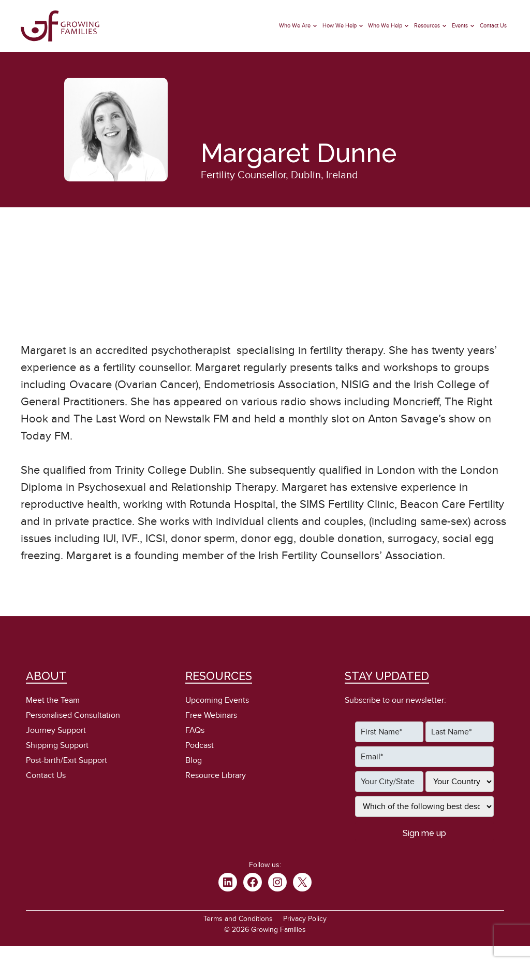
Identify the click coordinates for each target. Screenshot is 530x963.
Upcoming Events (217, 700)
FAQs (194, 730)
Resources (427, 25)
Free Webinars (211, 715)
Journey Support (56, 730)
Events (460, 25)
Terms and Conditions (238, 918)
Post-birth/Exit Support (66, 760)
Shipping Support (57, 745)
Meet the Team (53, 700)
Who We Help (385, 25)
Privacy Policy (305, 918)
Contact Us (493, 25)
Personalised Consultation (73, 715)
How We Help (339, 25)
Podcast (199, 745)
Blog (193, 760)
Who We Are (295, 25)
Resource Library (215, 775)
